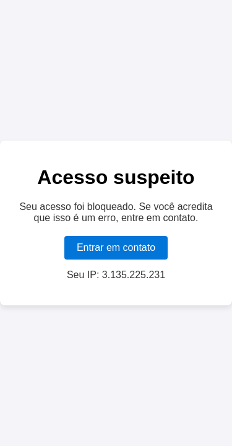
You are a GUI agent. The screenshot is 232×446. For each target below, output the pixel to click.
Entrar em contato (116, 247)
